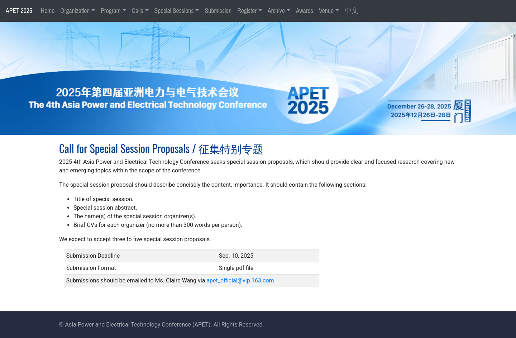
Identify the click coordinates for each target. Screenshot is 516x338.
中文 (351, 10)
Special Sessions (174, 10)
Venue (326, 10)
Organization (75, 10)
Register (247, 10)
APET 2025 (19, 10)
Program (110, 10)
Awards (304, 10)
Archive (276, 10)
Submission (218, 10)
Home (48, 10)
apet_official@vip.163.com (240, 280)
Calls (137, 10)
